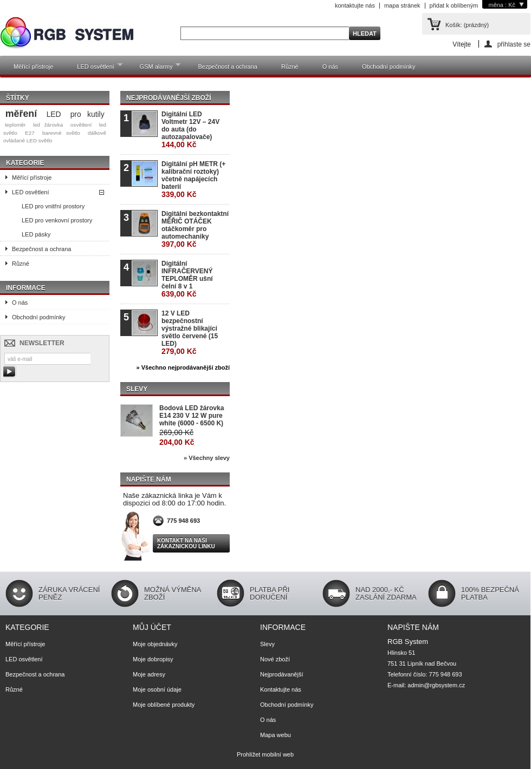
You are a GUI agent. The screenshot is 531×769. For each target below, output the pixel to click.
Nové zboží (275, 659)
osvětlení (81, 125)
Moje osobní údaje (157, 689)
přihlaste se (513, 44)
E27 (30, 133)
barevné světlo (61, 133)
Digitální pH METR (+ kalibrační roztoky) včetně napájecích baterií (193, 179)
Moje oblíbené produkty (164, 704)
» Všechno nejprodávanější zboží (183, 367)
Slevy (136, 389)
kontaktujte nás (355, 5)
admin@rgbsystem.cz (436, 685)
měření (21, 113)
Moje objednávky (155, 644)
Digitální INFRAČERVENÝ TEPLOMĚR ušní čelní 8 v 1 (187, 279)
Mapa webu (275, 735)
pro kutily (87, 114)
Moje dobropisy (153, 659)
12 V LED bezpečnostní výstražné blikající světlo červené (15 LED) (189, 333)
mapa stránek (402, 5)
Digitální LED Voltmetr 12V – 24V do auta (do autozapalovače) (190, 129)
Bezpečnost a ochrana (227, 66)
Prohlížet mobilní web (265, 754)
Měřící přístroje (33, 66)
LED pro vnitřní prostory (53, 206)
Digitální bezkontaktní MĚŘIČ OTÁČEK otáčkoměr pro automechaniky (195, 229)
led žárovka (48, 125)
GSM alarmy (155, 69)
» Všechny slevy (207, 458)
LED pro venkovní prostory (57, 220)
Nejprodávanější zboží (168, 98)
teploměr (15, 125)
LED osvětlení (94, 69)
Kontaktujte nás (280, 689)
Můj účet (152, 627)
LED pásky (36, 234)
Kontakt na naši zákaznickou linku (186, 543)
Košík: (467, 25)
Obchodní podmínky (388, 66)
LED (54, 114)
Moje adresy (149, 674)
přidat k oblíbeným (454, 5)
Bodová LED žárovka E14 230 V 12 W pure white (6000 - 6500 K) (191, 415)
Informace (26, 288)
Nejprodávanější (281, 674)
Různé (290, 66)
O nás (330, 66)
